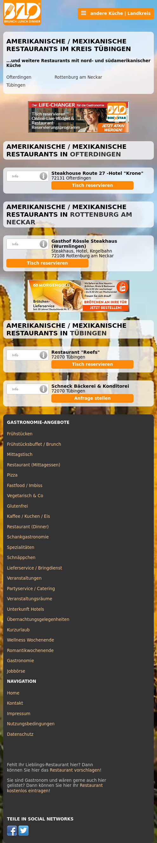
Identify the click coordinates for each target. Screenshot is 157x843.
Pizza (12, 475)
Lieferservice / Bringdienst (34, 568)
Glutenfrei (17, 506)
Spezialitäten (20, 547)
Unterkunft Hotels (25, 609)
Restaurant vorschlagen (75, 770)
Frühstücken (20, 433)
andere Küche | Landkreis (116, 13)
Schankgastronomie (28, 537)
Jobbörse (16, 671)
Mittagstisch (20, 454)
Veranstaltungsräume (29, 598)
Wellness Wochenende (30, 640)
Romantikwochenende (30, 650)
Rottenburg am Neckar (78, 77)
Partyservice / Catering (31, 588)
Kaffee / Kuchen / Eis (28, 516)
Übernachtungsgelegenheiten (38, 619)
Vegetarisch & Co (25, 495)
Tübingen (15, 85)
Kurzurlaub (18, 630)
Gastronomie (20, 660)
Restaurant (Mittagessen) (33, 465)
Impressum (18, 713)
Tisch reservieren (92, 185)
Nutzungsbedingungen (31, 723)
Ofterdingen (18, 77)
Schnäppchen (21, 557)
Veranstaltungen (24, 578)
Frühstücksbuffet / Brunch (34, 444)
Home (13, 693)
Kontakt (15, 703)
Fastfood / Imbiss (25, 485)
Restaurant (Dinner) (28, 526)
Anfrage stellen (92, 398)
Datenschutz (20, 734)
